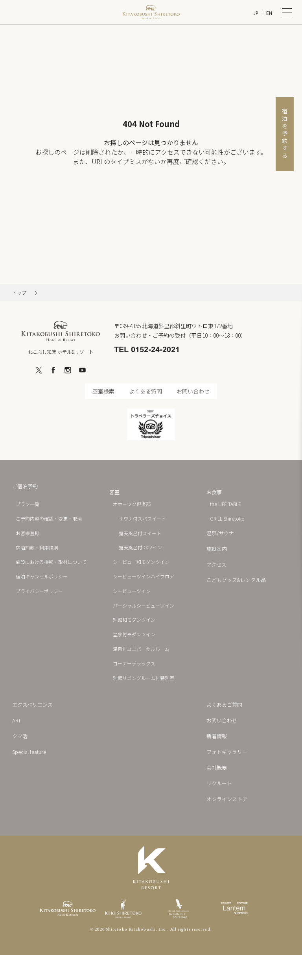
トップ (19, 293)
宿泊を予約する (285, 134)
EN (269, 13)
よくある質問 (145, 391)
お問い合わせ (193, 391)
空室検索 (103, 391)
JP (255, 13)
